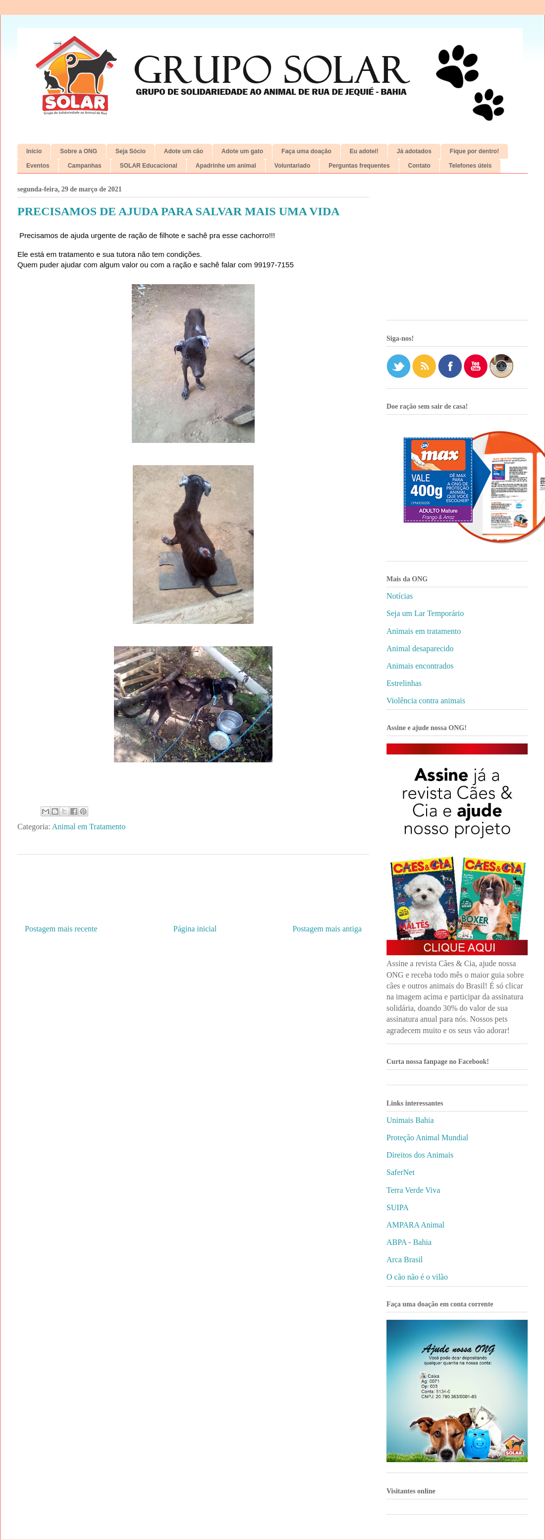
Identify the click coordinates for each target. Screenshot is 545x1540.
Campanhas (85, 165)
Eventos (38, 165)
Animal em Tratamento (88, 826)
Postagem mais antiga (327, 928)
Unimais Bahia (410, 1120)
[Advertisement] (457, 250)
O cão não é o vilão (417, 1277)
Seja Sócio (130, 151)
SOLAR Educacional (148, 165)
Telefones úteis (470, 165)
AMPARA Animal (415, 1225)
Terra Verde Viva (413, 1190)
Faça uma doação (306, 151)
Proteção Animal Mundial (427, 1137)
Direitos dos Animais (419, 1155)
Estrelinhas (404, 683)
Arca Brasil (404, 1259)
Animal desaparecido (420, 648)
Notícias (399, 596)
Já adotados (414, 151)
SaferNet (400, 1172)
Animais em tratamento (423, 631)
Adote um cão (183, 151)
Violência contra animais (425, 700)
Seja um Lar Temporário (425, 613)
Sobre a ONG (78, 151)
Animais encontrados (420, 666)
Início (34, 151)
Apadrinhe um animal (226, 165)
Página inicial (195, 928)
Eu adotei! (364, 151)
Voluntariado (292, 165)
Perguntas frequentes (358, 165)
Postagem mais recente (61, 928)
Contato (419, 165)
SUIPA (397, 1207)
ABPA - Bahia (409, 1242)
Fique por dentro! (474, 151)
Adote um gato (242, 151)
